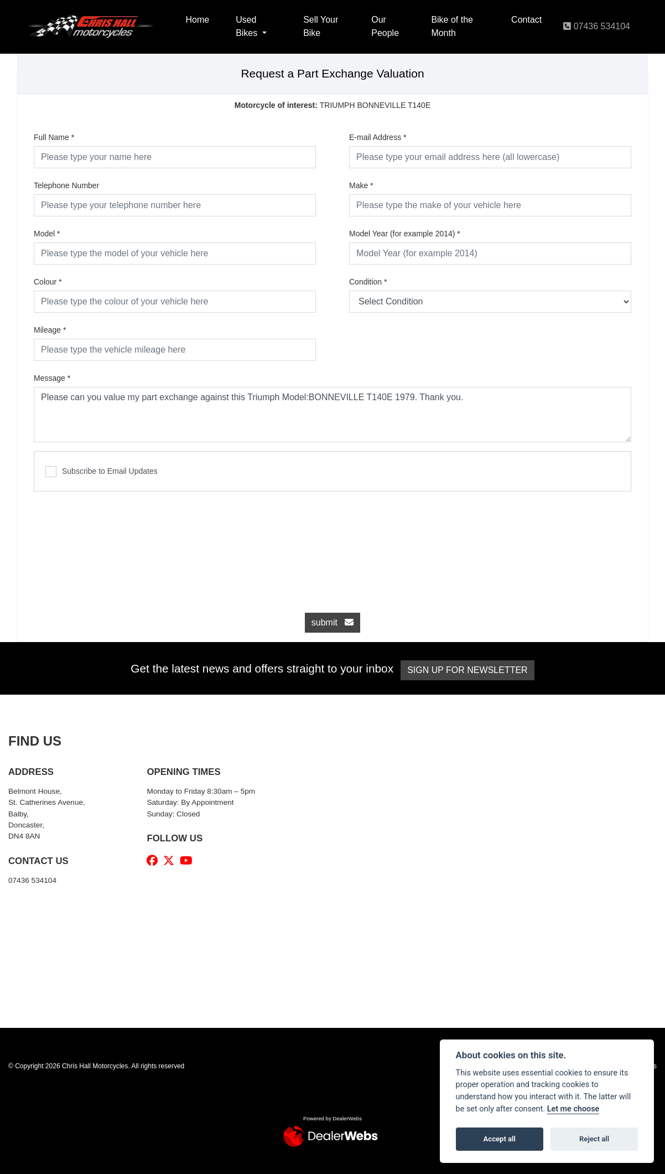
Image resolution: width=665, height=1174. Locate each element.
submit (332, 622)
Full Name (54, 137)
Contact (526, 19)
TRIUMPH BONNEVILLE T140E (333, 105)
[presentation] (332, 546)
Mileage (50, 329)
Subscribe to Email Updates (101, 471)
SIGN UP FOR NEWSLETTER (472, 670)
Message (52, 378)
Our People (385, 26)
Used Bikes (248, 26)
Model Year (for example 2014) (404, 233)
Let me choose (573, 1109)
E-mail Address (378, 137)
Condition (368, 281)
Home (197, 19)
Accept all (500, 1139)
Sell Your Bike (320, 26)
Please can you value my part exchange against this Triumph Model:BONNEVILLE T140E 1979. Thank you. (332, 414)
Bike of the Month (452, 26)
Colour (48, 281)
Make (361, 185)
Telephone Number (66, 185)
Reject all (594, 1139)
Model (47, 233)
